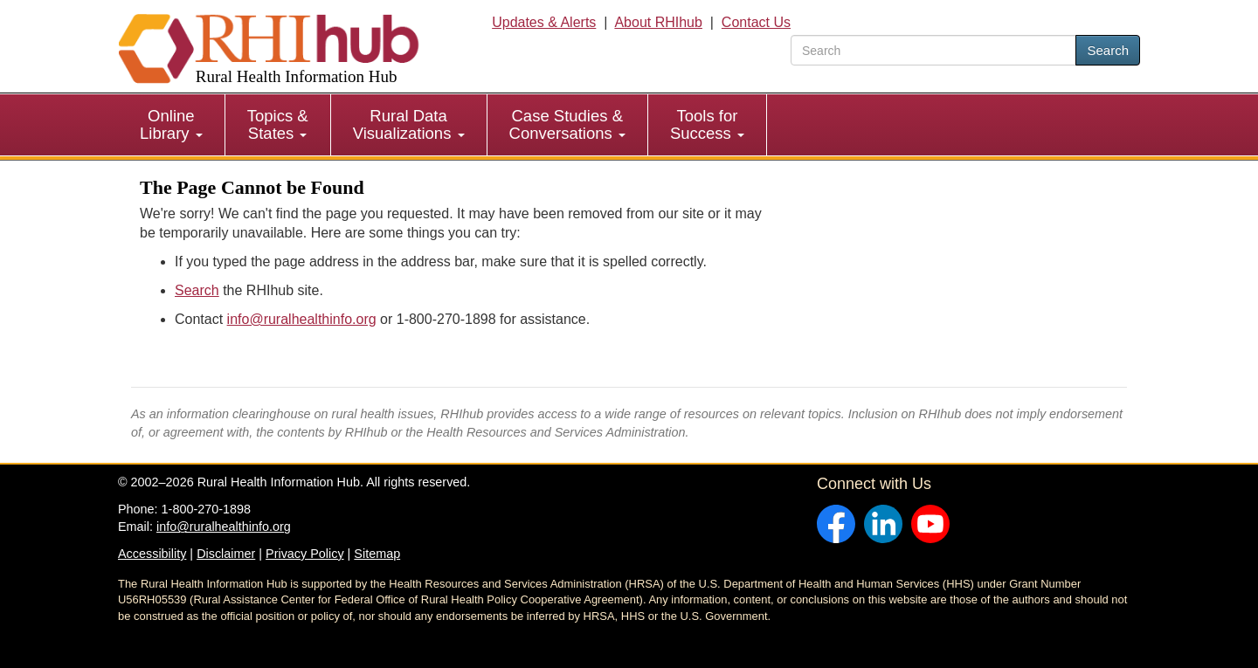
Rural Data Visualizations (409, 124)
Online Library (171, 124)
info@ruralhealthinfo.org (302, 319)
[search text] (933, 50)
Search (1108, 50)
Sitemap (377, 554)
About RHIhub (658, 22)
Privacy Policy (305, 554)
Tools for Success (707, 124)
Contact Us (756, 22)
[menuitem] (171, 124)
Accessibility (152, 554)
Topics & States (277, 124)
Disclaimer (226, 554)
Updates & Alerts (544, 22)
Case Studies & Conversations (567, 124)
